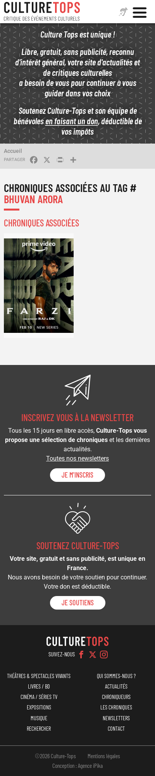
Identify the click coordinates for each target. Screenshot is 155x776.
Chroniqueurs (116, 697)
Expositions (39, 707)
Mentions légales (104, 755)
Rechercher (39, 728)
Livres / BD (39, 686)
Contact (116, 728)
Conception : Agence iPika (77, 765)
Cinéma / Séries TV (39, 697)
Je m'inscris (77, 475)
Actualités (116, 686)
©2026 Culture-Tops (55, 755)
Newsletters (116, 718)
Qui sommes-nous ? (116, 676)
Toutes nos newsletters (77, 458)
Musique (39, 718)
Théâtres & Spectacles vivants (39, 676)
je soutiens (78, 602)
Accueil (13, 151)
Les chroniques (116, 707)
